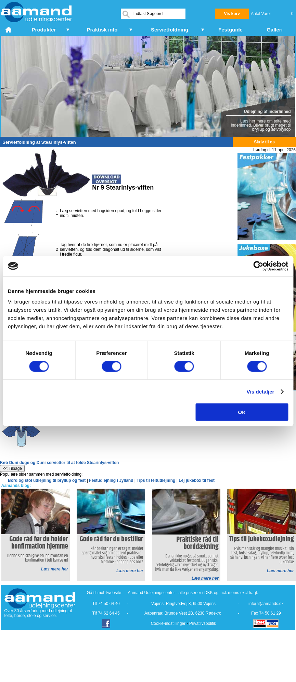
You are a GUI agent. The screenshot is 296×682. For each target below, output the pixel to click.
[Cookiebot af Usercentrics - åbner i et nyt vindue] (258, 266)
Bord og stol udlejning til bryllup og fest (47, 480)
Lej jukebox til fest (197, 480)
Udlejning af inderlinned (267, 111)
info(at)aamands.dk (266, 603)
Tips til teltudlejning (156, 480)
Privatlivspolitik (202, 623)
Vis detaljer (260, 391)
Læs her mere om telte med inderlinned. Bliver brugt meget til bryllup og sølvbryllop (261, 125)
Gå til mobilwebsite (104, 592)
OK (242, 412)
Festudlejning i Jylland (111, 480)
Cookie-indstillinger (168, 623)
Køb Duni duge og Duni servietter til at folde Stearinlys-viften (59, 462)
